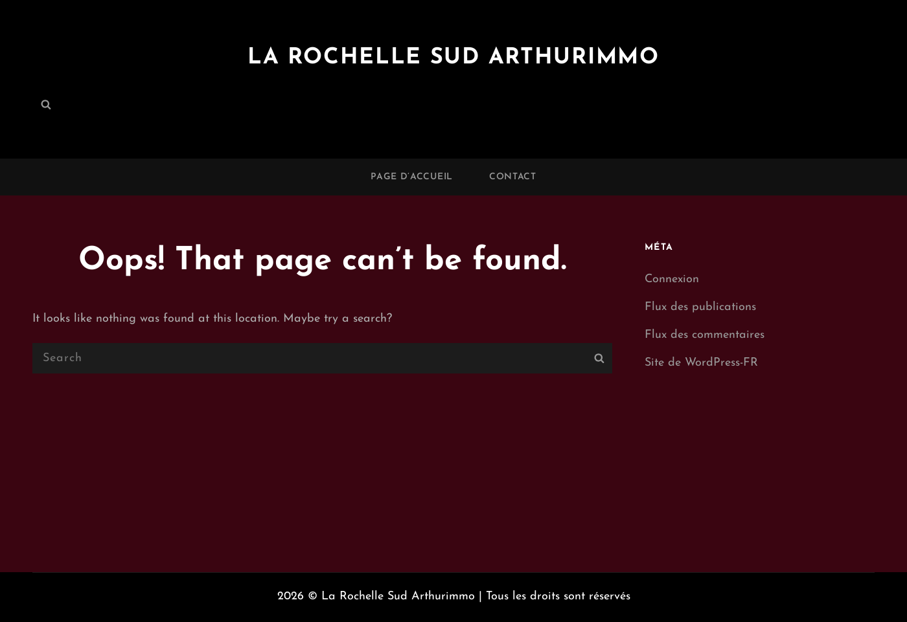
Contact (512, 177)
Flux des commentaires (704, 335)
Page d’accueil (412, 177)
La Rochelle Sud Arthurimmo (453, 57)
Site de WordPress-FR (701, 363)
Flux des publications (700, 307)
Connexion (672, 279)
